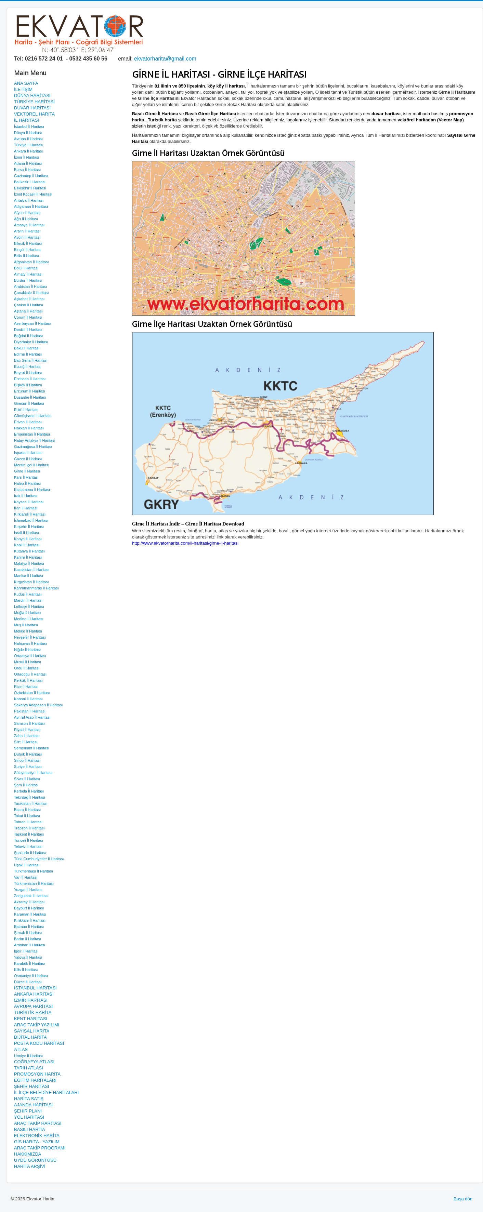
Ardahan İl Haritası (29, 945)
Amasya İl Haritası (29, 225)
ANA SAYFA (26, 83)
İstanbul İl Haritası (29, 126)
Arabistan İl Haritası (30, 286)
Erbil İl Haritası (26, 410)
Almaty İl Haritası (28, 274)
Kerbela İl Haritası (29, 791)
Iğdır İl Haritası (26, 951)
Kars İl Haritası (26, 477)
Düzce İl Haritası (28, 982)
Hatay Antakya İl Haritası (34, 440)
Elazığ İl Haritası (27, 366)
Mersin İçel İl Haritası (31, 465)
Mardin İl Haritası (28, 600)
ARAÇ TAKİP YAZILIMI (36, 1024)
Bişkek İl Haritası (28, 385)
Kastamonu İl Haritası (32, 490)
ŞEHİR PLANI (28, 1111)
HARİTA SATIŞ (28, 1098)
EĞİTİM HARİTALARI (35, 1080)
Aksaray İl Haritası (29, 902)
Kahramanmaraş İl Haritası (36, 588)
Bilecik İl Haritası (28, 243)
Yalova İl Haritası (28, 957)
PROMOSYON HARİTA (37, 1074)
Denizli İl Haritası (28, 330)
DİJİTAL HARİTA (30, 1037)
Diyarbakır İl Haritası (31, 342)
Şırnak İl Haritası (28, 933)
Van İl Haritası (25, 877)
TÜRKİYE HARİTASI (34, 101)
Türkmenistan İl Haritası (34, 883)
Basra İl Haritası (27, 810)
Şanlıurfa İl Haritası (30, 853)
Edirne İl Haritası (28, 354)
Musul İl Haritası (27, 662)
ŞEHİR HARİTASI (31, 1086)
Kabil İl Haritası (26, 545)
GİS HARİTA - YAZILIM (37, 1141)
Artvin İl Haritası (27, 231)
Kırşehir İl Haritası (29, 526)
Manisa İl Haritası (28, 576)
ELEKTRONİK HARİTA (37, 1135)
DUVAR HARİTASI (32, 107)
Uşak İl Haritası (27, 865)
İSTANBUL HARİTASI (35, 987)
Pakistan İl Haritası (29, 711)
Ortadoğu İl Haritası (30, 674)
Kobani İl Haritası (28, 699)
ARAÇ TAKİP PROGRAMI (39, 1147)
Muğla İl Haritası (27, 613)
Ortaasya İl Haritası (30, 656)
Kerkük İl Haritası (28, 680)
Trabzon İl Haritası (29, 828)
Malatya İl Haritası (29, 563)
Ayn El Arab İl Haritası (32, 717)
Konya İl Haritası (28, 539)
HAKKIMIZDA (27, 1154)
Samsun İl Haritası (29, 723)
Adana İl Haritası (28, 163)
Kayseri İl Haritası (28, 502)
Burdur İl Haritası (28, 280)
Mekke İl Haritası (28, 631)
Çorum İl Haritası (28, 317)
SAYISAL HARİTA (31, 1031)
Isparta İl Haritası (28, 453)
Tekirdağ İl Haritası (29, 797)
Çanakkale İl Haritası (31, 293)
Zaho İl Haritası (27, 736)
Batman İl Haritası (29, 926)
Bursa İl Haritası (27, 170)
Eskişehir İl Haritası (30, 188)
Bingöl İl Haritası (27, 250)
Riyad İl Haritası (27, 730)
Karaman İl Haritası (30, 914)
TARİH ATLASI (28, 1067)
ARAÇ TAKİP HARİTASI (37, 1123)
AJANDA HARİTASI (33, 1104)
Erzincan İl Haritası (29, 379)
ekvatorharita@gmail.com (165, 59)
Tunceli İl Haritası (28, 840)
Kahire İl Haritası (28, 557)
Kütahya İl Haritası (29, 551)
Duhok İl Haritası (28, 754)
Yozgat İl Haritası (28, 890)
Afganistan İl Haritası (31, 262)
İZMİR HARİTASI (31, 1000)
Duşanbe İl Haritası (30, 397)
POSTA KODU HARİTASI (39, 1043)
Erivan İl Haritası (28, 422)
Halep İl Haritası (27, 483)
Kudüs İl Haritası (28, 594)
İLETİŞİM (23, 89)
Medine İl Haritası (28, 619)
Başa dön (463, 1198)
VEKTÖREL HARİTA (34, 114)
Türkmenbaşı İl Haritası (33, 871)
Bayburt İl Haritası (29, 908)
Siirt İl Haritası (25, 742)
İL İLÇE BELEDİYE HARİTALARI (46, 1092)
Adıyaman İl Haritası (31, 206)
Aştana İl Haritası (28, 311)
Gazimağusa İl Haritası (33, 446)
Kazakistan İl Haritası (31, 570)
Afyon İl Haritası (27, 213)
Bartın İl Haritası (27, 939)
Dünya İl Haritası (28, 133)
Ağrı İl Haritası (26, 219)
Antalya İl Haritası (28, 200)
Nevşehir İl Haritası (30, 637)
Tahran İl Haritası (28, 822)
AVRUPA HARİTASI (33, 1006)
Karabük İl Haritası (29, 963)
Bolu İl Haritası (26, 268)
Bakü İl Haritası (27, 348)
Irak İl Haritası (25, 496)
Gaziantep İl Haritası (31, 176)
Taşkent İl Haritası (29, 834)
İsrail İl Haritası (26, 533)
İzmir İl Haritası (26, 157)
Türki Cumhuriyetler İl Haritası (39, 859)
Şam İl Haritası (26, 785)
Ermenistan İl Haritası (32, 434)
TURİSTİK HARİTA (33, 1012)
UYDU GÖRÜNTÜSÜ (35, 1160)
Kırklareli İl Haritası (29, 514)
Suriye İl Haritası (28, 766)
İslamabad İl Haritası (31, 520)
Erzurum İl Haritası (29, 391)
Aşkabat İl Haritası (29, 299)
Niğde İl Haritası (27, 650)
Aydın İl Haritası (27, 237)
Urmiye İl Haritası (28, 1056)
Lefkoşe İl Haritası (29, 606)
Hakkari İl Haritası (29, 428)
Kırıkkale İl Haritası (29, 920)
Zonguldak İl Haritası (31, 896)
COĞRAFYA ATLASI (34, 1061)
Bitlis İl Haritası (26, 256)
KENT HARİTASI (30, 1018)
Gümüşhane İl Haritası (32, 416)
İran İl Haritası (25, 508)
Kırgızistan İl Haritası (31, 582)
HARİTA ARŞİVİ (29, 1166)
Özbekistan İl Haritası (32, 693)
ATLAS (21, 1049)
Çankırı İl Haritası (28, 305)
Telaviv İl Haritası (28, 846)
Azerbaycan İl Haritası (32, 323)
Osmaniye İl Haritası (31, 976)
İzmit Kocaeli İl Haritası (33, 194)
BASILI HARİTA (29, 1129)
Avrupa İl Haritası (28, 139)
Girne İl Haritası (27, 471)
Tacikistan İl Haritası (31, 803)
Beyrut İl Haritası (28, 373)
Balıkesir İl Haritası (29, 182)
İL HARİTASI (26, 120)
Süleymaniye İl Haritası (33, 773)
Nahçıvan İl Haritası (30, 643)
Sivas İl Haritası (27, 779)
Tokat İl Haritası (27, 816)
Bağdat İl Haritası (28, 336)
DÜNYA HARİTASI (32, 95)
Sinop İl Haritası (27, 760)
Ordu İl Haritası (26, 668)
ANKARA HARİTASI (33, 994)
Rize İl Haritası (26, 686)
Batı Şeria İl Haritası (31, 360)
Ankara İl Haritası (28, 151)
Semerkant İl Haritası (31, 748)
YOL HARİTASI (29, 1117)
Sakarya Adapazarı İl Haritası (38, 705)
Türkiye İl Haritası (28, 145)
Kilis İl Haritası (26, 970)
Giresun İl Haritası (29, 403)
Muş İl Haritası (26, 625)
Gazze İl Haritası (28, 459)
